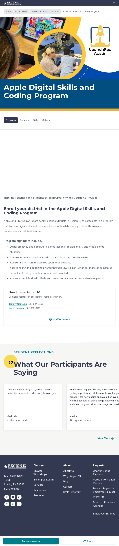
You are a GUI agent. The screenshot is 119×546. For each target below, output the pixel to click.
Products (38, 495)
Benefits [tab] (24, 120)
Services (38, 485)
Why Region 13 (72, 476)
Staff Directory (59, 319)
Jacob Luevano (17, 308)
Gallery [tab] (47, 120)
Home (9, 11)
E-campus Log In (43, 479)
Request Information (31, 541)
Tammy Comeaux (18, 304)
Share (88, 541)
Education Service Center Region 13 (12, 3)
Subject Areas (22, 11)
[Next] (105, 438)
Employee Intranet (104, 513)
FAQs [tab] (36, 120)
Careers (68, 486)
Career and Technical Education (46, 11)
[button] (114, 3)
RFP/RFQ (98, 497)
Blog (65, 481)
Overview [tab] (11, 120)
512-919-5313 (11, 488)
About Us (69, 470)
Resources (39, 490)
